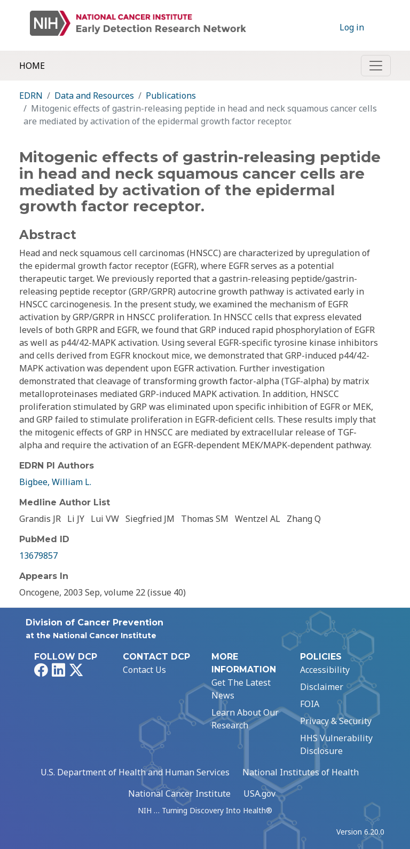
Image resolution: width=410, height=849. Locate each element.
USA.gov (259, 793)
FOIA (309, 704)
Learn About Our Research (245, 719)
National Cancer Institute (179, 793)
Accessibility (325, 670)
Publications (171, 95)
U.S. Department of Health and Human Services (135, 772)
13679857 (38, 555)
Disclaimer (321, 687)
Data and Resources (94, 95)
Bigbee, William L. (55, 482)
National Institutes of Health (300, 772)
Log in (352, 27)
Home (32, 66)
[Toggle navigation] (376, 65)
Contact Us (144, 670)
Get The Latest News (241, 689)
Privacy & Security (336, 721)
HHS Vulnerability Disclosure (336, 744)
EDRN (31, 95)
